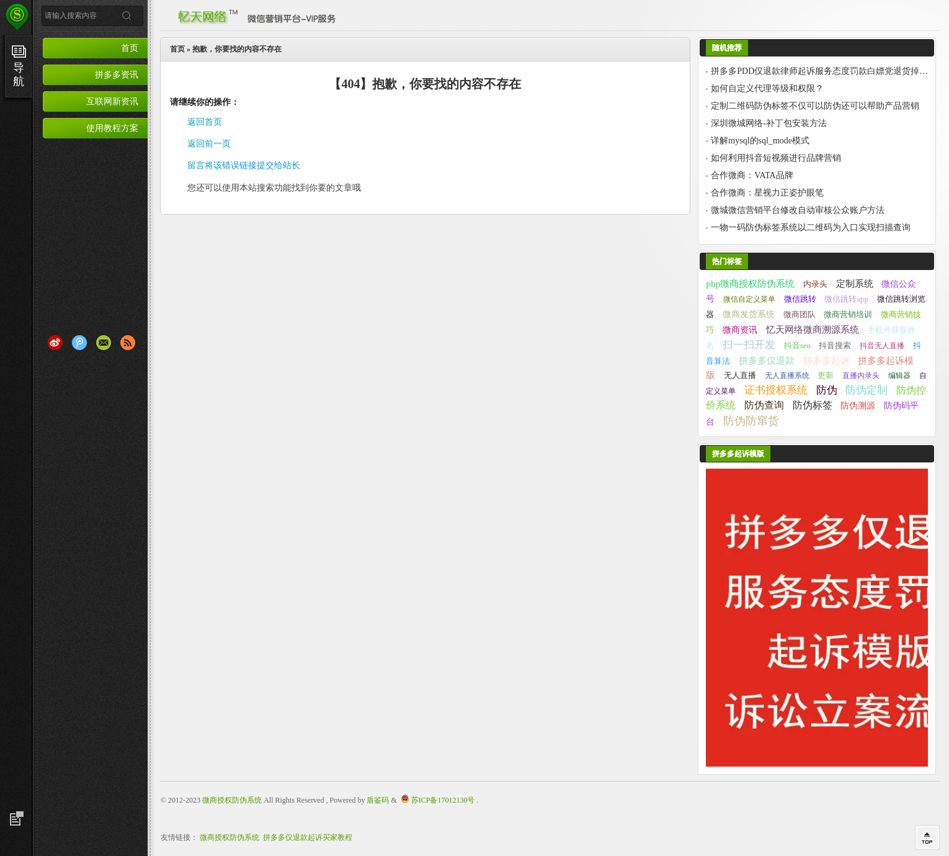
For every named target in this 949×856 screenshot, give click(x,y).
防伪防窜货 (751, 421)
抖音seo (797, 345)
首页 (129, 48)
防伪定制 (866, 390)
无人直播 (740, 375)
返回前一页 (209, 143)
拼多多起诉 (826, 360)
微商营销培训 (848, 314)
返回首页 (204, 122)
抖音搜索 (835, 345)
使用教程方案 (112, 128)
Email (103, 342)
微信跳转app (846, 299)
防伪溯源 (857, 405)
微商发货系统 (749, 314)
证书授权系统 (776, 390)
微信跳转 (800, 299)
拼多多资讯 (116, 74)
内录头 (815, 284)
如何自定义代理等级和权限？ (767, 88)
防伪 (826, 390)
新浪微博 (55, 342)
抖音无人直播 (882, 345)
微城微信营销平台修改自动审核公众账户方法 (797, 210)
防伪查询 (764, 405)
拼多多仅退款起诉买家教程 (307, 837)
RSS (127, 342)
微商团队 (799, 314)
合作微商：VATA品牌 (752, 175)
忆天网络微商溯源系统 (812, 329)
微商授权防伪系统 (232, 800)
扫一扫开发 (749, 345)
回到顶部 (927, 837)
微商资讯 (740, 330)
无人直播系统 (787, 375)
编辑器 (899, 375)
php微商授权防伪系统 (750, 283)
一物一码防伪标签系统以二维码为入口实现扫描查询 (811, 227)
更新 (826, 375)
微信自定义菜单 (749, 299)
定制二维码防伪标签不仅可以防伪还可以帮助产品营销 (815, 105)
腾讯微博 (79, 342)
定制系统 (854, 283)
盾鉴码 (378, 800)
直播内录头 (861, 375)
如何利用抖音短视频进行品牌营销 (776, 158)
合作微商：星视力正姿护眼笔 (767, 192)
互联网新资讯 (112, 101)
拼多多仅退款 (767, 360)
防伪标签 (812, 405)
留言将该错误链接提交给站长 (243, 165)
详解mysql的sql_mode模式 (760, 140)
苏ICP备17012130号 (443, 800)
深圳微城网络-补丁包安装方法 (769, 123)
